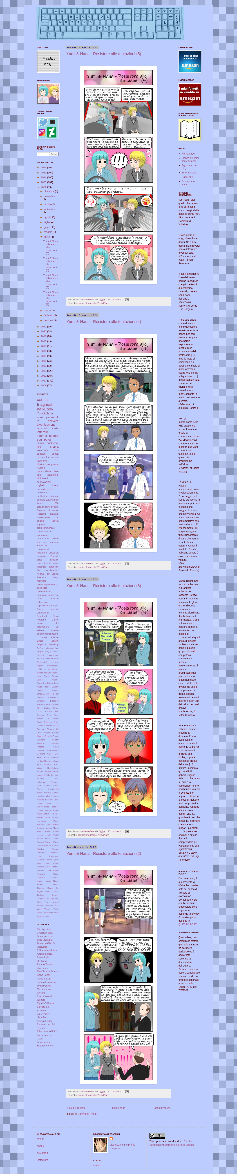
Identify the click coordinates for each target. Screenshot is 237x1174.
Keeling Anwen (51, 793)
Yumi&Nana (103, 303)
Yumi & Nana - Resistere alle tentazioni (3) (103, 585)
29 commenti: (115, 563)
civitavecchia (53, 666)
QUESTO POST (187, 924)
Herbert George (44, 761)
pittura (40, 443)
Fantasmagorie (44, 1042)
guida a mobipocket (48, 669)
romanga (46, 916)
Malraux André (51, 810)
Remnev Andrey (44, 860)
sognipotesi (44, 439)
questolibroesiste (45, 489)
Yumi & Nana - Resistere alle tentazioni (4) (103, 321)
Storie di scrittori (45, 658)
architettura (42, 496)
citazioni (41, 453)
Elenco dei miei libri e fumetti (190, 159)
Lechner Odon (52, 800)
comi (56, 913)
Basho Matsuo (48, 680)
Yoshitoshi (48, 913)
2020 (44, 331)
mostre (40, 673)
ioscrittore (42, 553)
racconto (42, 428)
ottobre (48, 204)
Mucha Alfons (52, 828)
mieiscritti (42, 457)
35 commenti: (115, 831)
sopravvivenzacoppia (47, 605)
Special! (54, 556)
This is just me (44, 929)
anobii (40, 1145)
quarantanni (43, 538)
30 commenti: (115, 1091)
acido (39, 560)
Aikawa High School (48, 574)
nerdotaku (42, 595)
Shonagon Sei (44, 870)
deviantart (42, 1152)
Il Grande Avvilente (47, 950)
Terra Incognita (44, 939)
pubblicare (53, 443)
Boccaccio (41, 690)
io (38, 421)
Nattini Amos (43, 839)
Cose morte (42, 968)
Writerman (42, 450)
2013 (44, 365)
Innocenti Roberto (45, 775)
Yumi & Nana (189, 172)
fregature (41, 644)
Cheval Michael (51, 704)
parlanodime (44, 471)
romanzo (54, 598)
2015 (44, 356)
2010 (44, 380)
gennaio (48, 320)
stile (39, 474)
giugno (48, 227)
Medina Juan (43, 817)
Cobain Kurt (52, 711)
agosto (48, 217)
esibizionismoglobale (47, 507)
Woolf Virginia (44, 909)
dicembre (49, 191)
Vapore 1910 (48, 503)
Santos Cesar (51, 863)
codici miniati (52, 563)
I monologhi (43, 957)
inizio (39, 916)
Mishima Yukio (43, 824)
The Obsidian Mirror (47, 971)
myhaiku (41, 485)
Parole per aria (44, 936)
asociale (54, 560)
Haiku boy (187, 176)
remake (47, 673)
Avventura (54, 648)
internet (42, 436)
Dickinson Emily (51, 722)
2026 (44, 167)
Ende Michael (43, 733)
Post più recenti (76, 1107)
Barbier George (51, 676)
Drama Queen (44, 985)
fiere (56, 471)
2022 (44, 187)
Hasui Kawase (51, 757)
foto (56, 450)
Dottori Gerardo (44, 726)
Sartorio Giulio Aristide (48, 867)
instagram (42, 1160)
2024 (44, 177)
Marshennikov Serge (48, 814)
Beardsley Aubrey (45, 683)
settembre (49, 209)
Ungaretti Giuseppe (45, 899)
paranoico (54, 567)
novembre (49, 196)
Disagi (47, 651)
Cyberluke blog (45, 932)
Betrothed (42, 616)
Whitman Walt (52, 906)
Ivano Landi (43, 975)
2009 (44, 385)
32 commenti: (115, 299)
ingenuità (41, 567)
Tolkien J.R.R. (52, 891)
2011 (44, 375)
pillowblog (54, 644)
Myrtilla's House (45, 1003)
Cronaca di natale (48, 510)
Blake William (51, 687)
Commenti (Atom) (87, 1113)
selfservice (42, 602)
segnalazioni (44, 482)
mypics (41, 467)
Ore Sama (42, 961)
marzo (48, 310)
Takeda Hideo (51, 881)
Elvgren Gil (53, 729)
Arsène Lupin (43, 648)
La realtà (54, 651)
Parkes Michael (44, 846)
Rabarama (54, 856)
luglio (47, 222)
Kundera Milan (43, 796)
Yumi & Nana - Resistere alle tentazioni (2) (103, 853)
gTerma (54, 446)
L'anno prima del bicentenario (48, 623)
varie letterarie (48, 430)
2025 (44, 172)
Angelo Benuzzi (45, 953)
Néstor (56, 839)
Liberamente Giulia (47, 1031)
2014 (44, 361)
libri (39, 446)
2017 (44, 346)
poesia (55, 464)
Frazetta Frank (48, 747)
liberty (55, 485)
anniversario (43, 492)
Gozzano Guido (45, 754)
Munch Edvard (44, 831)
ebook (55, 453)
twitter (40, 1138)
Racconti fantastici (48, 514)
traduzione (53, 474)
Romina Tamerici (45, 964)
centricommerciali (46, 528)
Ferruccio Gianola (46, 943)
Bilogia (40, 651)
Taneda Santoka (48, 884)
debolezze (42, 588)
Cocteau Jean (44, 715)
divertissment (46, 424)
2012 (44, 370)
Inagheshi (91, 303)
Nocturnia (42, 946)
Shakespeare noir (48, 517)
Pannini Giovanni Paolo (48, 842)
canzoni (41, 563)
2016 (44, 351)
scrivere (53, 421)
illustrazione (43, 464)
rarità (39, 598)
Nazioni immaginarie (48, 655)
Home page (118, 1107)
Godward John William (48, 750)
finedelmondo (44, 591)
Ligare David (44, 803)
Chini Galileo (43, 708)
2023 (44, 182)
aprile (47, 236)
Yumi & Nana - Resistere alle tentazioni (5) (103, 54)
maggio (48, 232)
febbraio (48, 315)
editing (55, 641)
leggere (53, 436)
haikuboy (45, 409)
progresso (53, 595)
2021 (44, 326)
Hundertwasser (52, 771)
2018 (44, 341)
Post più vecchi (161, 1107)
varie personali (48, 417)
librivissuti (42, 478)
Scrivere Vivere (45, 1045)
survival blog (52, 500)
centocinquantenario (47, 584)
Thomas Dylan (45, 888)
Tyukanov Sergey (48, 895)
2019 (44, 336)
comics (81, 303)
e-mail (96, 1165)
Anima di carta (44, 1021)
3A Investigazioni (48, 570)
